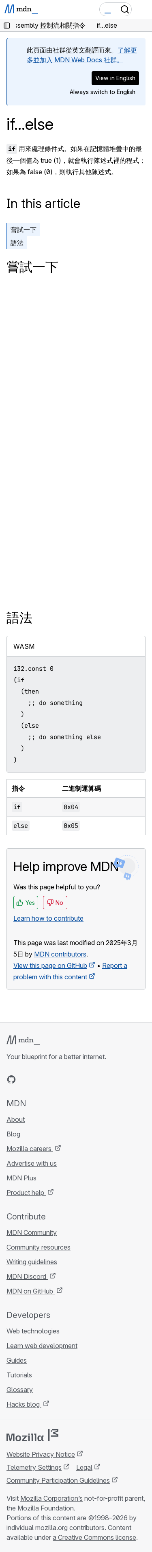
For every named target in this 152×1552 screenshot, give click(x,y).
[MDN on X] (40, 1079)
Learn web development (41, 1346)
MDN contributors (60, 954)
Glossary (19, 1390)
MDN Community (31, 1232)
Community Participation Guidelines (58, 1480)
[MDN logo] (23, 1040)
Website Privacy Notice (40, 1454)
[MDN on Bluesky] (26, 1079)
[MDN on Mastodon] (55, 1079)
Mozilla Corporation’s (51, 1498)
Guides (16, 1360)
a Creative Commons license (94, 1537)
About (15, 1119)
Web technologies (33, 1331)
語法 (17, 243)
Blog (13, 1134)
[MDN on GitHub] (11, 1079)
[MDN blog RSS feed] (70, 1079)
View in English (115, 77)
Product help (26, 1193)
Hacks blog (23, 1404)
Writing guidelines (31, 1262)
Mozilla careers (29, 1149)
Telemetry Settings (34, 1467)
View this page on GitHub (50, 965)
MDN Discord (27, 1276)
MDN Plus (21, 1178)
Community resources (38, 1247)
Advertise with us (31, 1163)
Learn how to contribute (48, 918)
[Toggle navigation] (142, 9)
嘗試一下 (23, 229)
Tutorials (19, 1375)
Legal (84, 1467)
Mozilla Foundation (45, 1508)
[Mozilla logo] (32, 1435)
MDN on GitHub (30, 1291)
